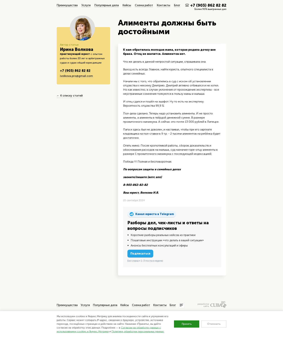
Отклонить (214, 323)
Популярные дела (106, 5)
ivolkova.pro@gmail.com (76, 76)
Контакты (163, 5)
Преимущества (67, 5)
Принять (187, 323)
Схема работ (144, 5)
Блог (177, 5)
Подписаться (140, 253)
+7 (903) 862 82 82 (208, 5)
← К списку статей (70, 95)
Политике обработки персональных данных (138, 331)
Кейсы (127, 5)
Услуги (86, 5)
